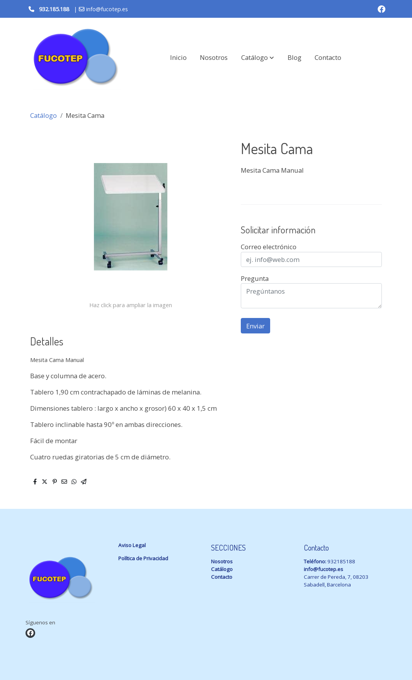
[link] (75, 58)
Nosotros (222, 561)
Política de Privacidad (143, 558)
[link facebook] (381, 8)
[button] (258, 57)
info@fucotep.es (323, 569)
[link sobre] (67, 580)
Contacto (221, 576)
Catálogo (43, 115)
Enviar (255, 325)
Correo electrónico (268, 246)
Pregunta (255, 278)
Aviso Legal (132, 545)
